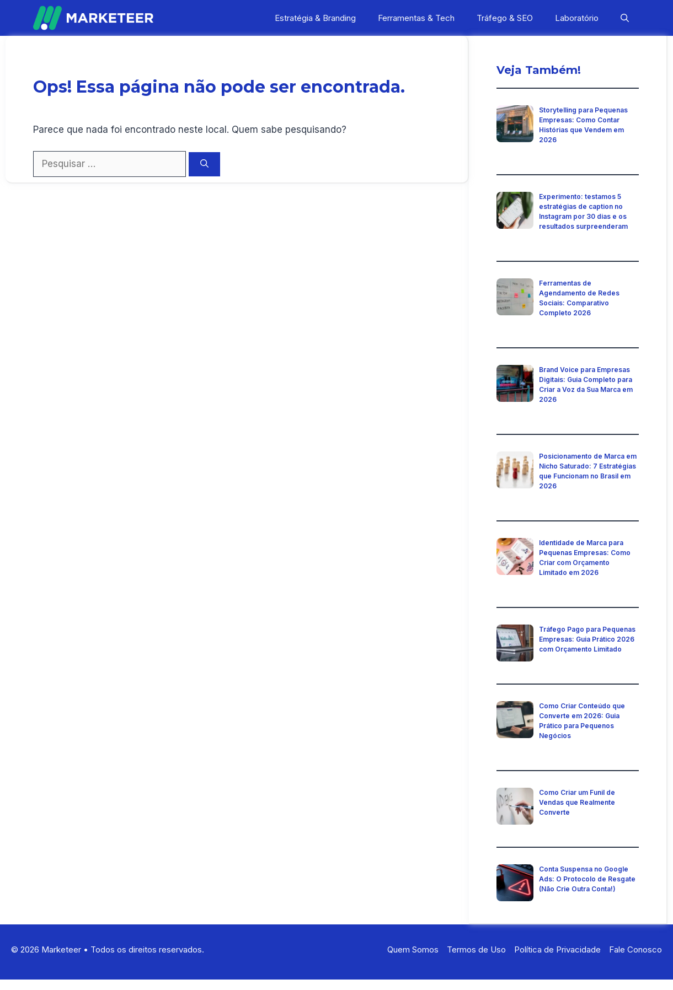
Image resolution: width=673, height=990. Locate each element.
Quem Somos (413, 949)
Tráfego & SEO (505, 18)
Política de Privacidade (557, 949)
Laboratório (577, 18)
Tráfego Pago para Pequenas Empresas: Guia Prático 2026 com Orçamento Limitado (587, 639)
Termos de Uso (476, 949)
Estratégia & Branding (315, 18)
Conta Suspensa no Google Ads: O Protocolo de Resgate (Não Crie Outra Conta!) (587, 879)
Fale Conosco (635, 949)
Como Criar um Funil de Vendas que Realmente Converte (577, 802)
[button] (625, 18)
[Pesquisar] (204, 164)
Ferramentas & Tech (416, 18)
